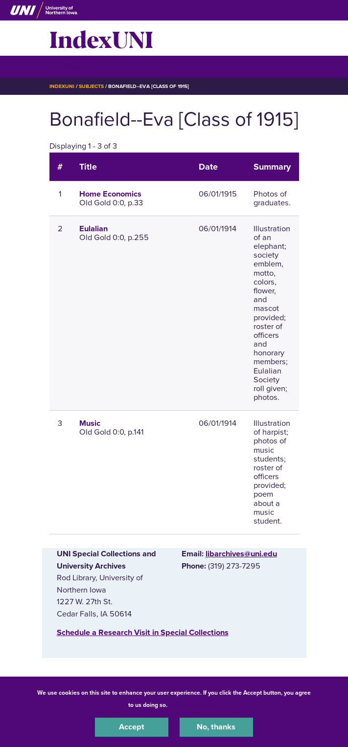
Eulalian (93, 229)
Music (89, 423)
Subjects (91, 86)
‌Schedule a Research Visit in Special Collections (143, 632)
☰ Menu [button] (66, 66)
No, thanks (216, 727)
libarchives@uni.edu (241, 554)
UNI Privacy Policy (194, 705)
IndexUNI (101, 38)
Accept (131, 727)
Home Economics (110, 194)
